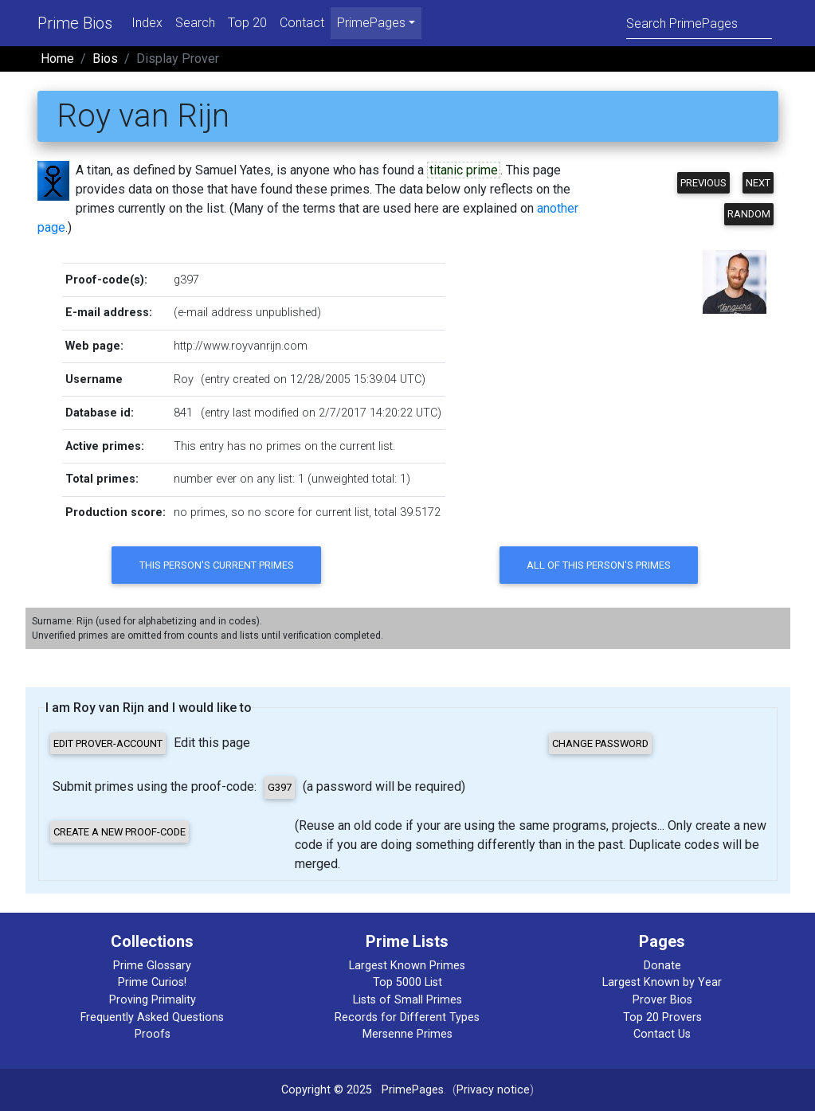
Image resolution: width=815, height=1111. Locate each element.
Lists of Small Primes (407, 1000)
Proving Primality (152, 1000)
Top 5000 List (407, 982)
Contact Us (662, 1034)
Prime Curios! (152, 982)
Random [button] (748, 214)
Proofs (152, 1034)
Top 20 (247, 22)
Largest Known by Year (662, 982)
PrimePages (413, 1090)
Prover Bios (662, 1000)
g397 (186, 280)
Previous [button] (703, 183)
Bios (105, 58)
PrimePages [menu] (371, 22)
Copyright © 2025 (326, 1090)
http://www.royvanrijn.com (241, 346)
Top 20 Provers (662, 1017)
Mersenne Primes (407, 1034)
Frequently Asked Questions (152, 1017)
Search (195, 22)
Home (57, 58)
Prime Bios (74, 23)
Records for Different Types (407, 1017)
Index (147, 22)
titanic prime (463, 170)
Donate (662, 965)
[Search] (699, 22)
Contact (302, 22)
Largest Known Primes (407, 965)
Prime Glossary (152, 965)
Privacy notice (493, 1090)
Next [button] (758, 183)
